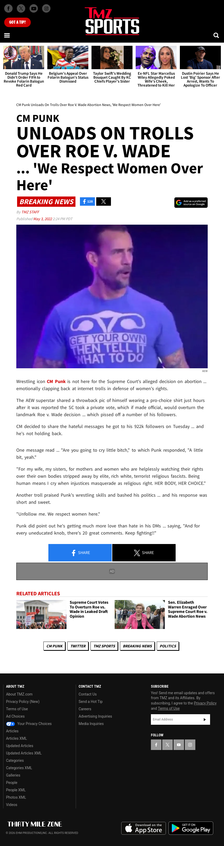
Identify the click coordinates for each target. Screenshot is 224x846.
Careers (85, 709)
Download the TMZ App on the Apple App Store (143, 828)
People (11, 782)
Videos (11, 805)
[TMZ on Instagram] (46, 8)
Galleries (13, 775)
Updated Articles (19, 746)
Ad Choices (15, 716)
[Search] (216, 35)
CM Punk (54, 645)
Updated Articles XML (24, 753)
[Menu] (7, 35)
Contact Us (88, 694)
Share (80, 553)
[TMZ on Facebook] (8, 8)
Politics (168, 645)
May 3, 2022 (43, 218)
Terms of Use (17, 709)
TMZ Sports (104, 645)
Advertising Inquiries (95, 716)
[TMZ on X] (21, 8)
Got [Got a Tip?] (17, 22)
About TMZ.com (19, 694)
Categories (15, 760)
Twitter (77, 645)
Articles (12, 731)
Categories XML (19, 768)
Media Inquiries (91, 724)
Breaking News (137, 645)
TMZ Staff (30, 211)
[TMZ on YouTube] (179, 744)
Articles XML (16, 738)
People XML (16, 790)
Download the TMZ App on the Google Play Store (191, 828)
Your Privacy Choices (29, 724)
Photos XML (16, 797)
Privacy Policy (205, 703)
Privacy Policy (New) (22, 701)
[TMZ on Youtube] (33, 8)
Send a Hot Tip (91, 701)
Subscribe (205, 719)
